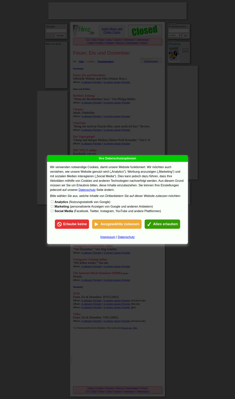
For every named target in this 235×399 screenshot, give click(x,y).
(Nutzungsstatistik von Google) (82, 202)
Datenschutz (87, 189)
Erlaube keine (72, 224)
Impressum (107, 237)
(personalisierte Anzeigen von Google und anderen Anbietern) (104, 206)
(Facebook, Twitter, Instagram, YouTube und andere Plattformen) (108, 211)
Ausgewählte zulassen (116, 224)
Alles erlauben (162, 224)
